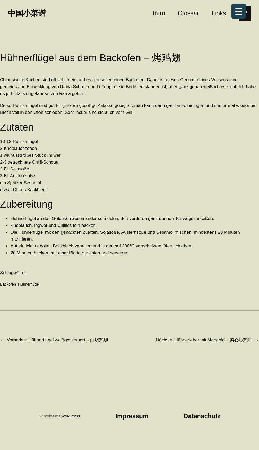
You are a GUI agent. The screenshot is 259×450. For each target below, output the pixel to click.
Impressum (131, 416)
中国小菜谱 (27, 13)
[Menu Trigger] (238, 11)
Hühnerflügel (29, 284)
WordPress (70, 416)
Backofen (8, 284)
